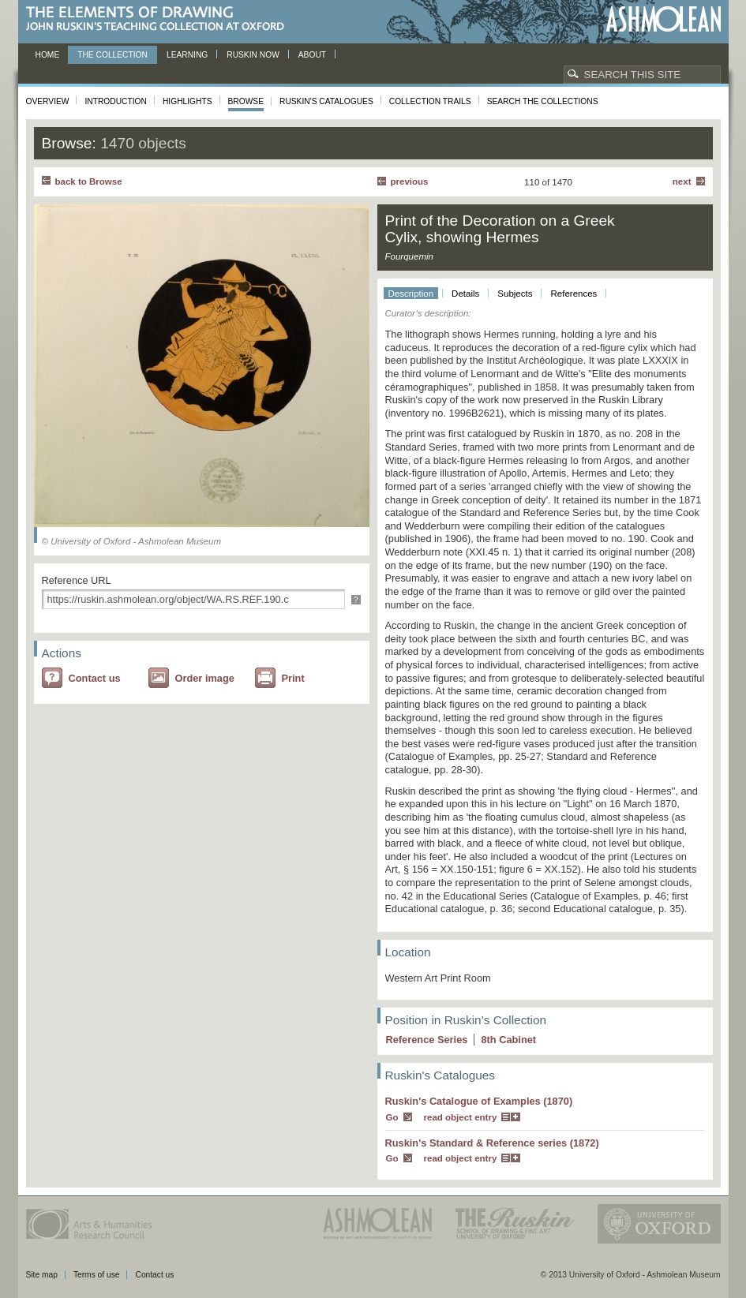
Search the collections (542, 101)
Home (48, 54)
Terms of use (96, 1274)
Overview (47, 101)
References (573, 293)
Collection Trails (430, 101)
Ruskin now (253, 54)
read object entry (460, 1117)
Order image (204, 678)
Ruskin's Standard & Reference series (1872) (492, 1143)
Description (411, 293)
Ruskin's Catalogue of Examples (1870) (479, 1101)
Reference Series (427, 1040)
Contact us (95, 678)
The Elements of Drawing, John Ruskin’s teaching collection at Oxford (160, 19)
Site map (42, 1274)
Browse (246, 101)
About (312, 54)
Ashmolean (663, 19)
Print (293, 678)
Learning (187, 54)
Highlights (187, 101)
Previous (410, 181)
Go (392, 1117)
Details (465, 293)
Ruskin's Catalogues (326, 101)
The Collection (112, 54)
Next (682, 181)
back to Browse (88, 181)
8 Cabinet (508, 1040)
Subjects (514, 293)
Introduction (115, 101)
